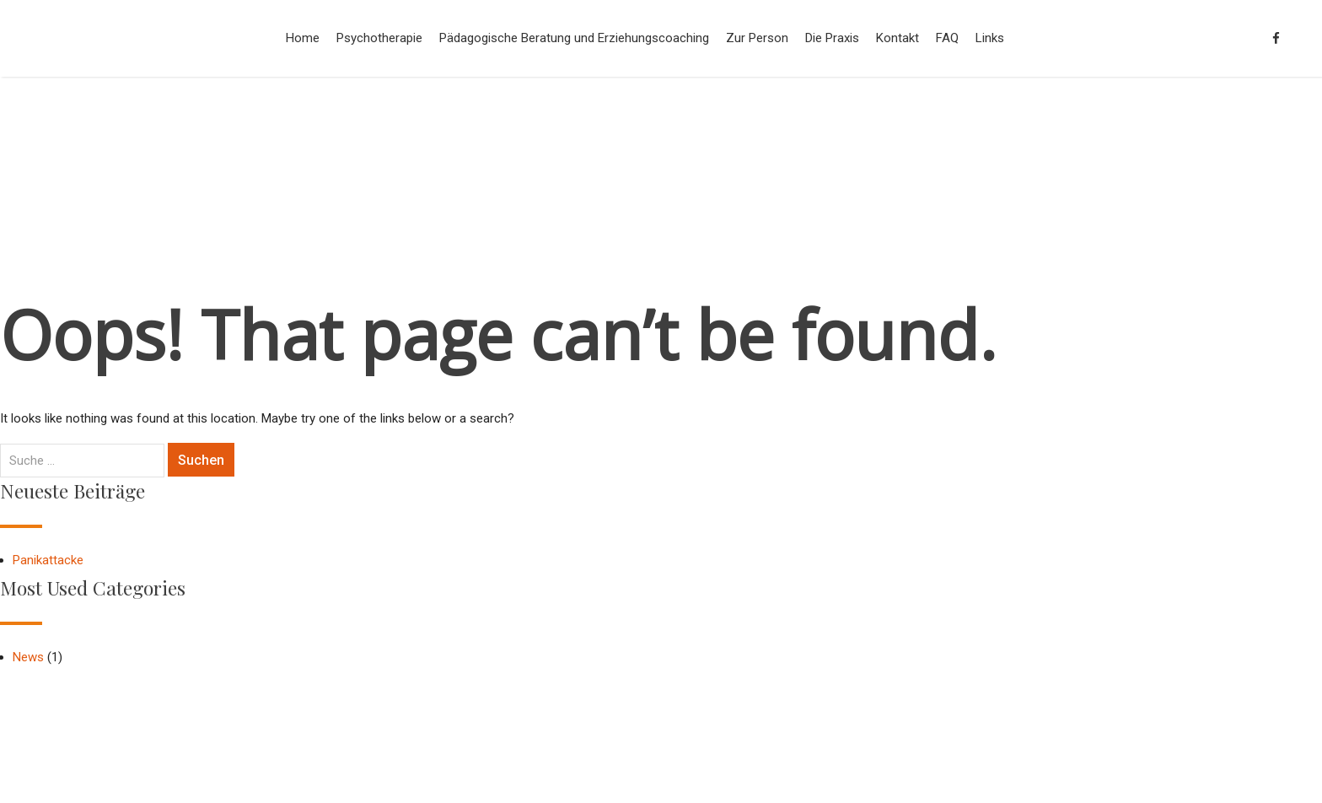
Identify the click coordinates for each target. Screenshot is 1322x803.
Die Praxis (832, 38)
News (28, 657)
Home (303, 38)
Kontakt (897, 38)
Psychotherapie (379, 38)
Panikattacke (48, 560)
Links (989, 38)
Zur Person (757, 38)
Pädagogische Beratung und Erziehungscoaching (574, 38)
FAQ (947, 38)
